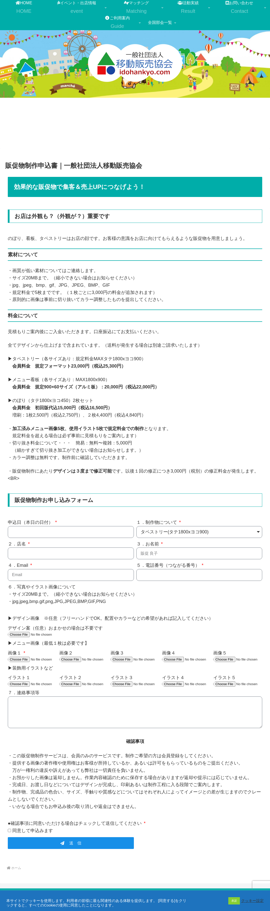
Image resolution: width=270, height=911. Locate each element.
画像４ (169, 652)
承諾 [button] (234, 900)
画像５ (220, 652)
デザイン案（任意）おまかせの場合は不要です (55, 628)
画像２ (66, 652)
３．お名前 (148, 543)
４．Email (18, 565)
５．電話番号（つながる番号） (168, 565)
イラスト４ (173, 677)
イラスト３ (122, 677)
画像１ (15, 652)
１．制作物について (157, 522)
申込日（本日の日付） (31, 522)
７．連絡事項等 (23, 692)
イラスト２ (70, 677)
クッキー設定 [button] (252, 901)
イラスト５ (224, 677)
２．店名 (17, 543)
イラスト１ (19, 677)
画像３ (117, 652)
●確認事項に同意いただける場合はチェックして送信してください (75, 823)
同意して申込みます (32, 830)
